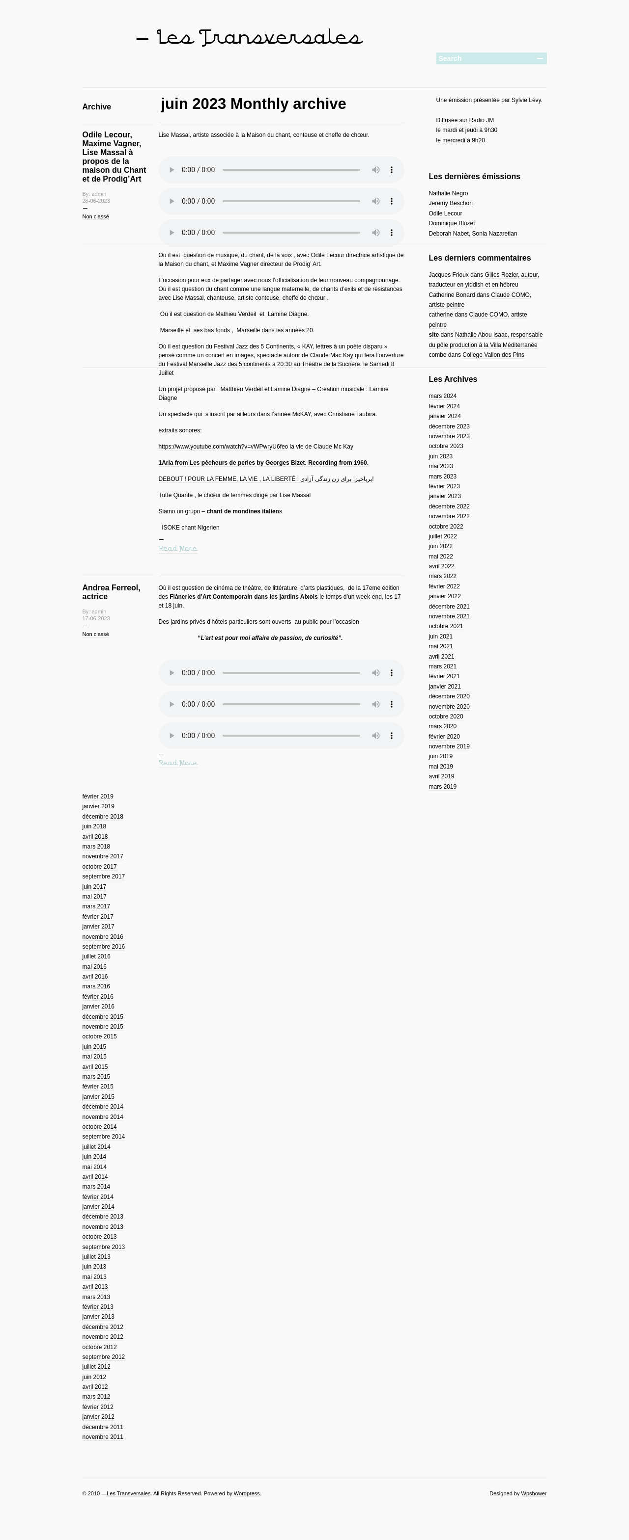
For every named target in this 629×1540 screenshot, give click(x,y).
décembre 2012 (103, 1327)
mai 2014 (95, 1167)
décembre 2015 (103, 1016)
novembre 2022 (449, 516)
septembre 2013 (104, 1247)
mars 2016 (97, 986)
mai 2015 (95, 1056)
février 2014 (98, 1197)
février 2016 (98, 996)
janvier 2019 (98, 806)
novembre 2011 (103, 1437)
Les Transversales (128, 1493)
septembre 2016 (104, 946)
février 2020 (444, 736)
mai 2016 (95, 966)
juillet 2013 (97, 1256)
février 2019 (98, 796)
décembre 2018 (103, 816)
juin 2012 (95, 1377)
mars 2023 (443, 476)
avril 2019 (442, 776)
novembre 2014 (103, 1117)
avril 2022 (442, 566)
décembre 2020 (449, 696)
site (434, 334)
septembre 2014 (104, 1136)
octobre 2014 (100, 1126)
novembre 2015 (103, 1026)
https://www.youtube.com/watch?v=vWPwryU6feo (223, 446)
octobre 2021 (446, 626)
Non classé (96, 216)
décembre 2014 (103, 1106)
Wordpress (247, 1493)
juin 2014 (95, 1156)
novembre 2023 (449, 436)
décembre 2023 (449, 426)
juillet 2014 (97, 1146)
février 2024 (444, 406)
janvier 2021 (445, 686)
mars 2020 (443, 726)
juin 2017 (95, 886)
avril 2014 (95, 1176)
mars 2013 (97, 1297)
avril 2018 (95, 836)
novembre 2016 (103, 936)
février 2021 (444, 676)
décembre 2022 (449, 506)
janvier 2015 (98, 1096)
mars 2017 (97, 906)
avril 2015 (95, 1066)
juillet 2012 (97, 1366)
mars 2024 (443, 396)
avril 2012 (95, 1386)
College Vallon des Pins (493, 354)
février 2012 (98, 1407)
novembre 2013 (103, 1226)
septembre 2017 (104, 876)
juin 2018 (95, 826)
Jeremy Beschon (451, 203)
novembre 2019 (449, 746)
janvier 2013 (98, 1316)
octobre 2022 (446, 526)
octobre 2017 (100, 866)
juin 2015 (95, 1046)
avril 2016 (95, 976)
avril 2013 (95, 1286)
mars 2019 (443, 786)
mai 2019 (441, 766)
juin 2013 (95, 1266)
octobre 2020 (446, 716)
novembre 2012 (103, 1336)
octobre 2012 (100, 1347)
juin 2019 (441, 756)
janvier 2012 (98, 1416)
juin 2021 (441, 636)
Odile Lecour (445, 213)
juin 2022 (441, 546)
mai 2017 (95, 896)
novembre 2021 (449, 616)
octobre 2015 (100, 1036)
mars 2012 (97, 1396)
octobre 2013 (100, 1236)
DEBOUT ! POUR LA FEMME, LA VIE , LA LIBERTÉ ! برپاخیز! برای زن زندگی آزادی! (266, 479)
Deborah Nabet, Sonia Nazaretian (473, 233)
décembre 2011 (103, 1427)
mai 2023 (441, 466)
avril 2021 (442, 656)
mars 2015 (97, 1076)
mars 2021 (443, 666)
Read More (178, 548)
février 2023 (444, 486)
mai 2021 (441, 646)
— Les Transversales (248, 38)
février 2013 (98, 1306)
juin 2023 (441, 456)
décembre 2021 (449, 606)
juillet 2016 (97, 956)
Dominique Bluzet (452, 223)
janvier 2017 (98, 926)
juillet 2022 (443, 536)
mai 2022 (441, 556)
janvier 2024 (445, 416)
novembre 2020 (449, 706)
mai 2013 (95, 1277)
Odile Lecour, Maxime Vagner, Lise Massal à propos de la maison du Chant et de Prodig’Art (114, 157)
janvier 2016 (98, 1006)
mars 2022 (443, 576)
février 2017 (98, 916)
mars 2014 (97, 1186)
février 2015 (98, 1086)
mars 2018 (97, 846)
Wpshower (534, 1493)
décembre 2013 (103, 1216)
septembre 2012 (104, 1357)
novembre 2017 (103, 856)
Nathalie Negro (448, 193)
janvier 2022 (445, 596)
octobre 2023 (446, 446)
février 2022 (444, 586)
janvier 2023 (445, 496)
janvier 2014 (98, 1206)
